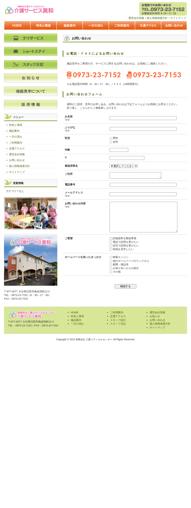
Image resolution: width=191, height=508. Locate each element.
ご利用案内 (122, 25)
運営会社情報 (136, 18)
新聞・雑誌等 (116, 271)
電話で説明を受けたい (121, 249)
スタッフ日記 (118, 323)
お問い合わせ (174, 25)
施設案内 (69, 25)
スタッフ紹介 (118, 320)
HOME (17, 25)
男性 (111, 138)
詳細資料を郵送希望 (120, 245)
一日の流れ (95, 25)
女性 (111, 141)
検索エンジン (116, 264)
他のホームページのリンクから (126, 268)
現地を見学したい (119, 256)
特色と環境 (43, 25)
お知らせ (155, 316)
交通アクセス (148, 25)
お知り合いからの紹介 (121, 275)
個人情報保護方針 (157, 18)
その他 (112, 278)
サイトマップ (178, 18)
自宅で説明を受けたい (121, 252)
